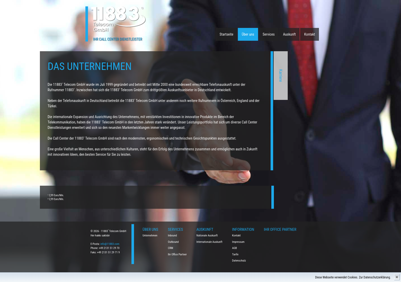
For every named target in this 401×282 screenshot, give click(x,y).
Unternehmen (150, 235)
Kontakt (309, 34)
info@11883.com (109, 244)
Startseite (226, 34)
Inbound (172, 235)
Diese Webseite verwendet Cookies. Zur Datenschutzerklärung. (353, 277)
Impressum (238, 242)
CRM (170, 248)
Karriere (213, 75)
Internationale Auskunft (209, 242)
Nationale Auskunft (207, 235)
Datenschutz (239, 260)
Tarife (235, 254)
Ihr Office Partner (177, 254)
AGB (234, 248)
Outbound (173, 242)
